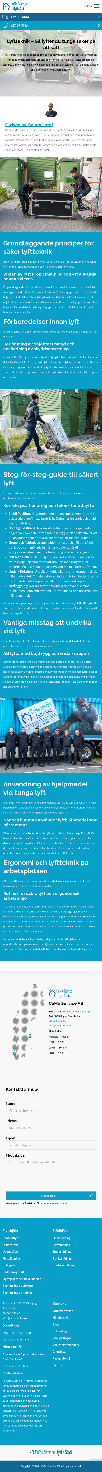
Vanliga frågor (62, 1338)
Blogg (56, 1324)
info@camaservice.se (60, 1025)
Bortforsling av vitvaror (17, 1285)
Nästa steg (48, 1195)
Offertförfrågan (63, 1311)
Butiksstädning (62, 1258)
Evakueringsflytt (13, 1272)
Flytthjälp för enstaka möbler (21, 1279)
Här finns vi (60, 1317)
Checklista (59, 1351)
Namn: (10, 1103)
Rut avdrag (60, 1331)
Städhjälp (60, 1230)
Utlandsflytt (10, 1251)
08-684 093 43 (57, 1020)
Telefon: (12, 1121)
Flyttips (58, 1365)
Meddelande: (15, 1155)
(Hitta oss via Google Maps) (76, 1011)
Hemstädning (61, 1238)
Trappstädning (62, 1251)
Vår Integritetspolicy (66, 1345)
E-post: (11, 1138)
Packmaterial (61, 1358)
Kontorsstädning (64, 1265)
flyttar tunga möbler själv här (51, 812)
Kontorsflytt (10, 1238)
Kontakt (59, 1303)
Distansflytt (10, 1245)
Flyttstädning (11, 1258)
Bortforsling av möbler (17, 1292)
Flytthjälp (10, 1230)
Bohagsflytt (10, 1265)
